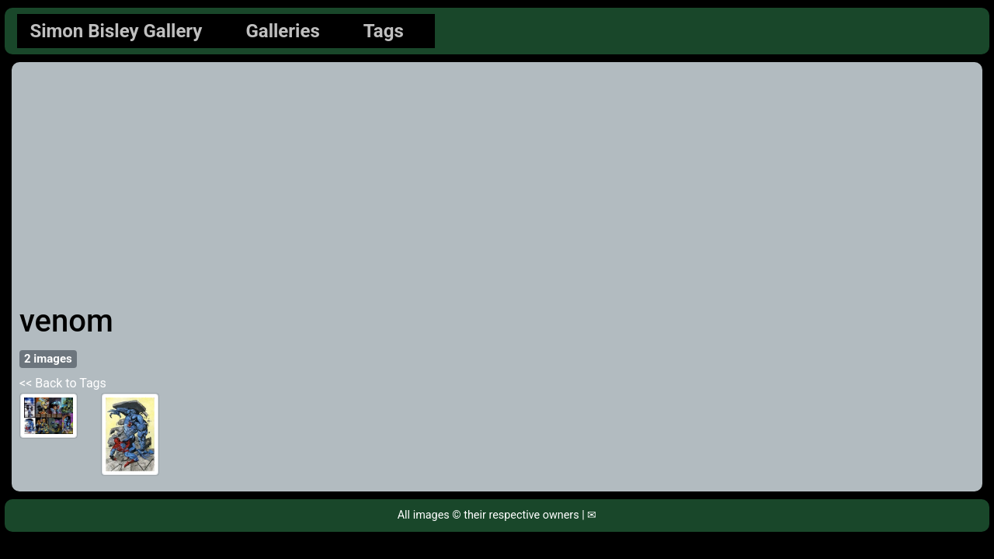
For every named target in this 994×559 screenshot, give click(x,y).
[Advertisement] (497, 186)
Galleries (282, 31)
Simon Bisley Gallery (116, 31)
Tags (383, 31)
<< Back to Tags (62, 383)
